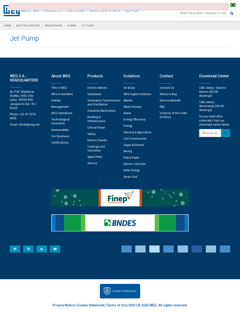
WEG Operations (61, 113)
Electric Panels (97, 140)
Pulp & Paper (131, 157)
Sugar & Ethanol (134, 145)
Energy (128, 125)
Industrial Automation (101, 110)
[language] (234, 5)
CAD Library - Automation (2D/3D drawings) (211, 106)
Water (127, 113)
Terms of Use (116, 305)
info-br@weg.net (29, 124)
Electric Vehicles (135, 164)
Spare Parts (94, 157)
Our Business (60, 136)
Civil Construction (135, 138)
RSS (132, 305)
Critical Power (96, 127)
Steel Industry (132, 106)
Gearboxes (94, 94)
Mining (128, 151)
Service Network (170, 100)
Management (60, 106)
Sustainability (60, 130)
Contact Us (167, 87)
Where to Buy (168, 94)
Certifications (60, 142)
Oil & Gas (129, 87)
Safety (91, 134)
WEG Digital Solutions (137, 94)
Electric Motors (97, 87)
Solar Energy (132, 170)
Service (92, 163)
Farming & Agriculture (137, 132)
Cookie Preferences (124, 291)
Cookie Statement (90, 305)
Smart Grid (130, 176)
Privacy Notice (63, 305)
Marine (128, 100)
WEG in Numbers (62, 94)
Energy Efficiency (135, 119)
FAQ (162, 106)
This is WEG (59, 87)
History (55, 100)
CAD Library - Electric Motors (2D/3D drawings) (212, 91)
